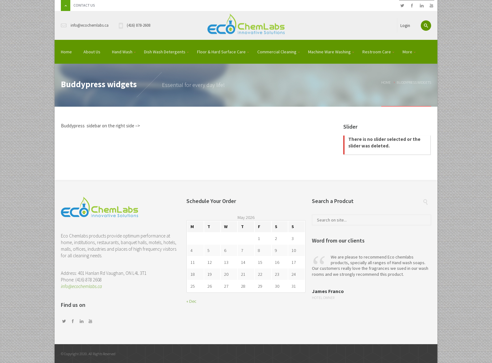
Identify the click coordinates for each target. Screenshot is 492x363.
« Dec (191, 301)
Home (386, 82)
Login (405, 25)
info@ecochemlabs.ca (81, 286)
